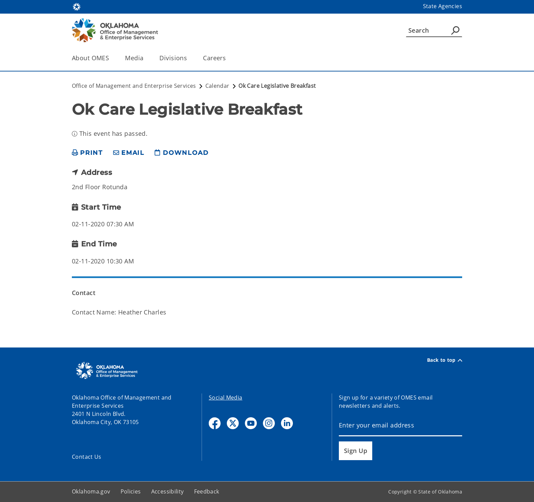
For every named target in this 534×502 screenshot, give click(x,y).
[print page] (87, 153)
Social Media (225, 397)
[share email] (128, 153)
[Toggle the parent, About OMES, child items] (111, 58)
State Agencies (442, 6)
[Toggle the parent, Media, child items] (145, 58)
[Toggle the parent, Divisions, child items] (189, 58)
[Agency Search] (455, 30)
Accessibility (167, 491)
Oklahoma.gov (91, 491)
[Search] (434, 30)
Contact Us (86, 456)
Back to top (444, 360)
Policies (131, 491)
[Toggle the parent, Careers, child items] (228, 58)
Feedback (206, 491)
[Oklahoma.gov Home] (76, 6)
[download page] (181, 153)
